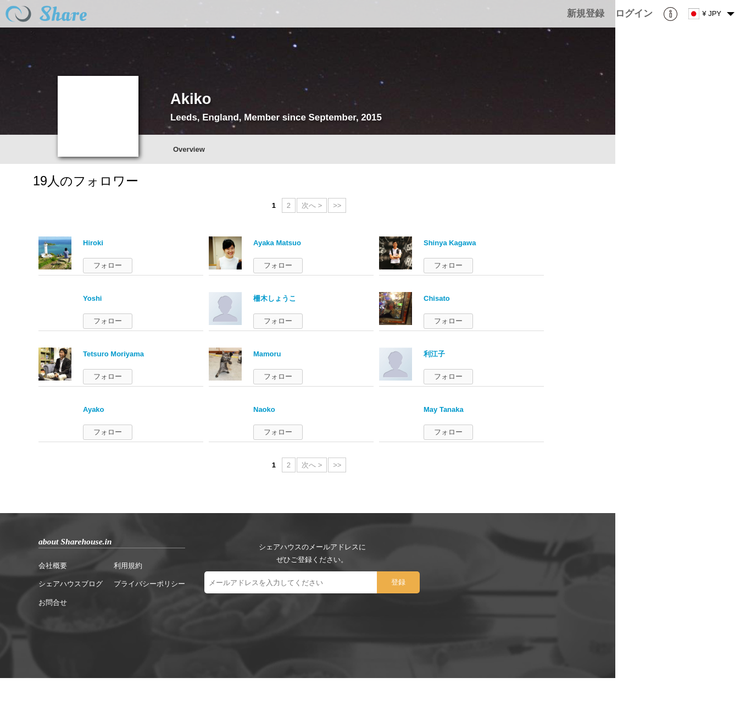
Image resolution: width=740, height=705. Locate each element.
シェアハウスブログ (70, 584)
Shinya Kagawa (450, 243)
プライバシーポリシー (149, 584)
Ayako (93, 409)
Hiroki (93, 243)
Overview (189, 149)
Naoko (264, 409)
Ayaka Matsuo (277, 243)
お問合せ (52, 602)
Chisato (437, 298)
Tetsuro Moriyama (113, 354)
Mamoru (267, 354)
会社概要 (52, 565)
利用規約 (128, 565)
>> (337, 205)
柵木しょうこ (274, 298)
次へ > (312, 205)
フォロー (107, 265)
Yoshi (92, 298)
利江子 (434, 354)
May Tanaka (444, 409)
